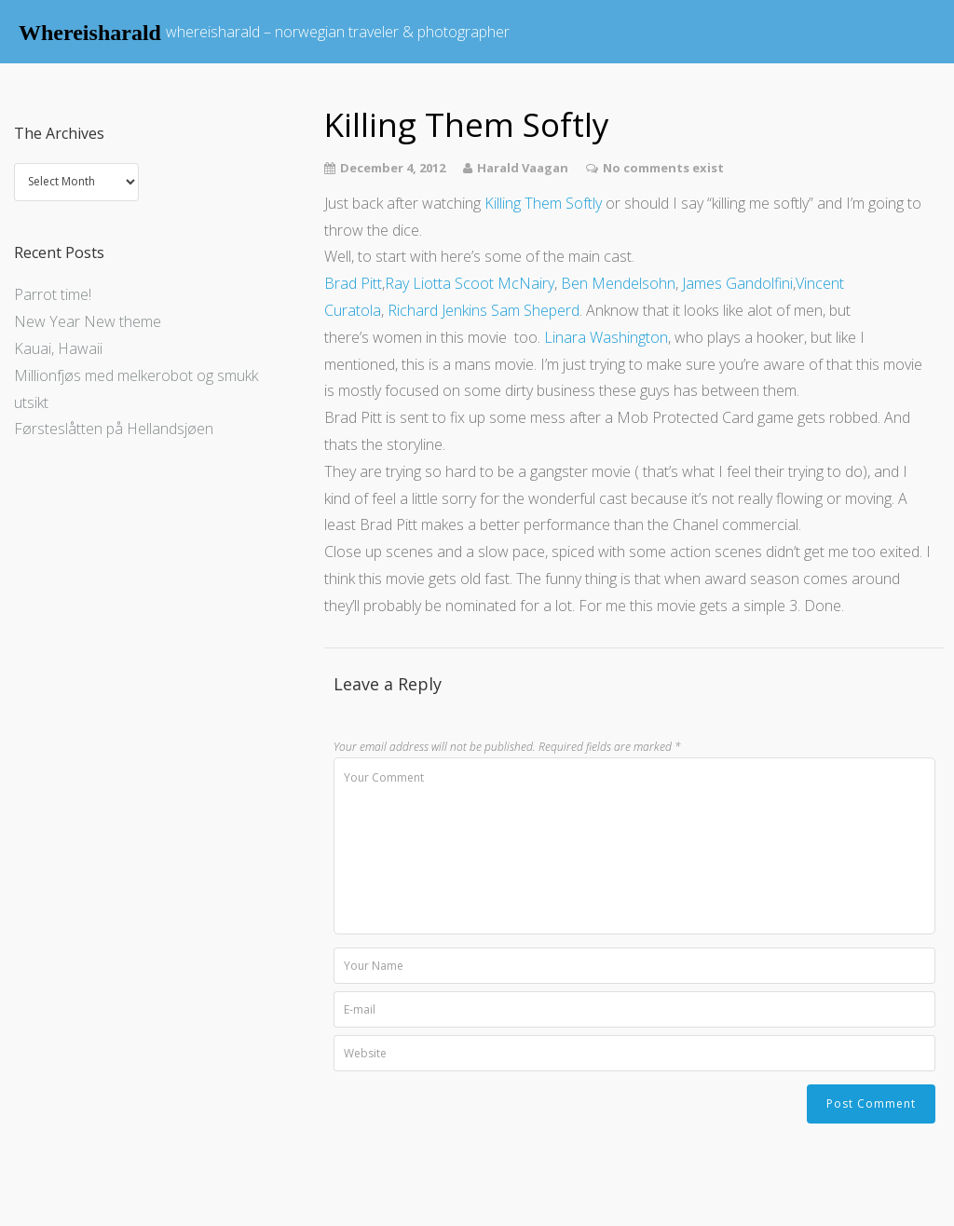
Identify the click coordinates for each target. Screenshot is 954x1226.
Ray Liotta (418, 283)
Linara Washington (606, 337)
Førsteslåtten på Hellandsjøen (113, 428)
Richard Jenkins (437, 310)
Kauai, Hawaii (58, 348)
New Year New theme (87, 321)
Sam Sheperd (535, 310)
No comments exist (663, 167)
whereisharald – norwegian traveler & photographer (338, 31)
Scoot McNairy (504, 283)
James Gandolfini (737, 283)
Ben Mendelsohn (618, 283)
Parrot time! (52, 294)
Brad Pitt (353, 283)
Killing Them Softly (543, 203)
